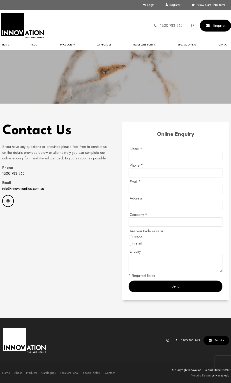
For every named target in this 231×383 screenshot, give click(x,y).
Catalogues (104, 45)
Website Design (201, 375)
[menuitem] (6, 373)
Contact (224, 45)
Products (66, 45)
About (34, 45)
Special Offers (187, 45)
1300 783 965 (13, 173)
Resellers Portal (144, 45)
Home (5, 45)
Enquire (219, 25)
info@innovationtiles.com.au (23, 188)
